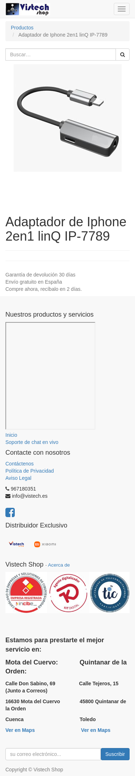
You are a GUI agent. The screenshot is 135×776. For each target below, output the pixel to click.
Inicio (11, 435)
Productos (22, 27)
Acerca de (59, 565)
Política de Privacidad (29, 471)
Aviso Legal (18, 478)
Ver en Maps (20, 730)
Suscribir (115, 754)
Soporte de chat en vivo (31, 442)
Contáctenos (19, 464)
